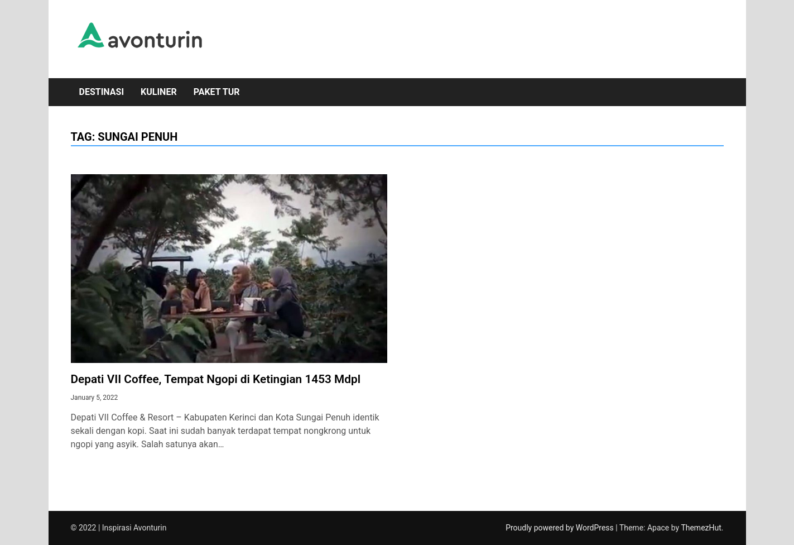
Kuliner (159, 92)
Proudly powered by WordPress (560, 527)
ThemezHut (701, 527)
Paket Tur (217, 92)
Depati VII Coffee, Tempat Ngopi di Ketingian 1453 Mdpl (216, 379)
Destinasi (101, 92)
